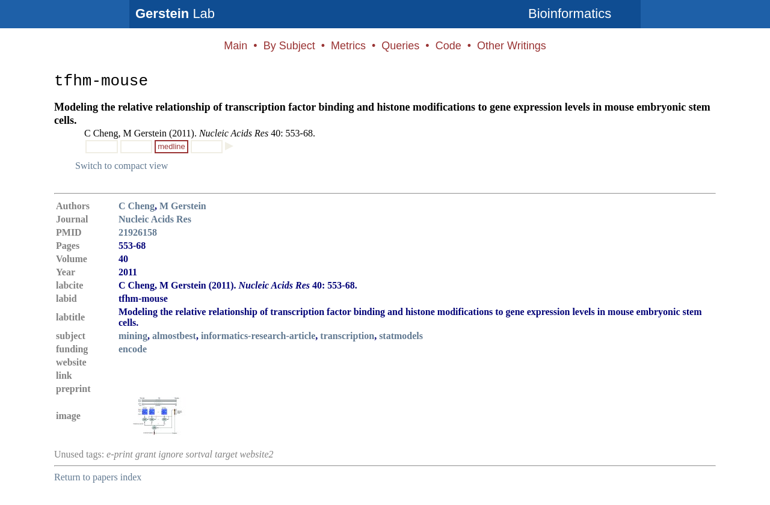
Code (448, 46)
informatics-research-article (258, 336)
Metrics (348, 46)
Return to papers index (97, 477)
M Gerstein (182, 206)
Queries (400, 46)
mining (133, 336)
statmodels (401, 336)
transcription (347, 336)
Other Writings (511, 46)
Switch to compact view (121, 166)
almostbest (174, 336)
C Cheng (137, 206)
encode (133, 349)
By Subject (289, 46)
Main (235, 46)
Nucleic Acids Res (155, 219)
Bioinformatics (569, 13)
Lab (175, 13)
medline (171, 146)
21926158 (138, 232)
